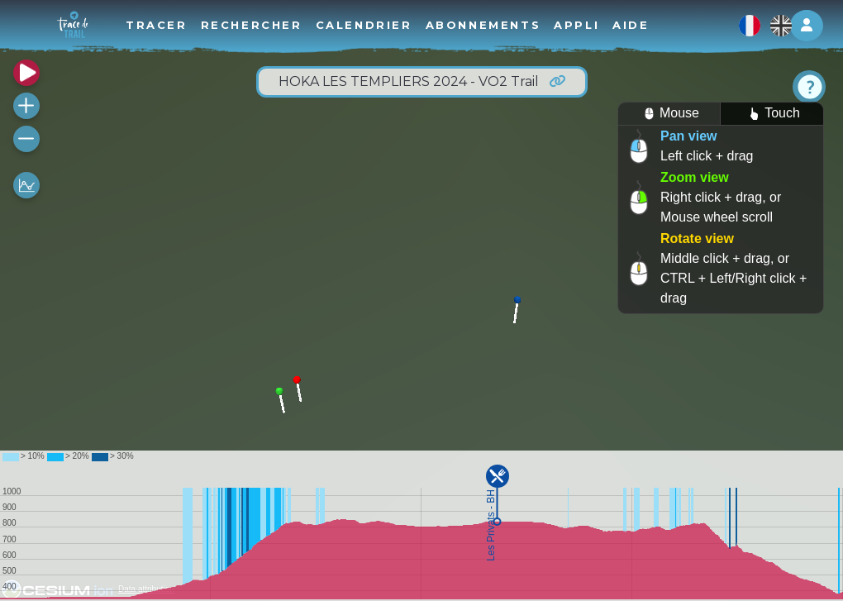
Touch (772, 113)
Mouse (669, 113)
